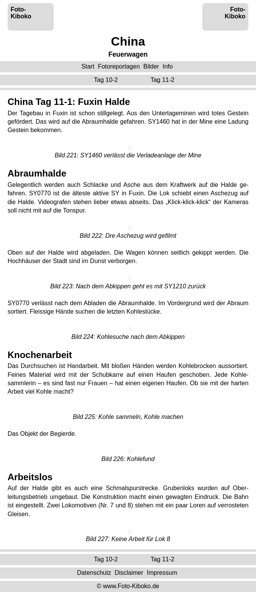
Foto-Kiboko (21, 13)
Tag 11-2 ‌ (163, 80)
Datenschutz (94, 572)
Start (87, 66)
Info (167, 66)
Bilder (151, 66)
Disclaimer (129, 572)
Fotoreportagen (118, 66)
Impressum (162, 572)
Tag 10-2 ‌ (107, 80)
